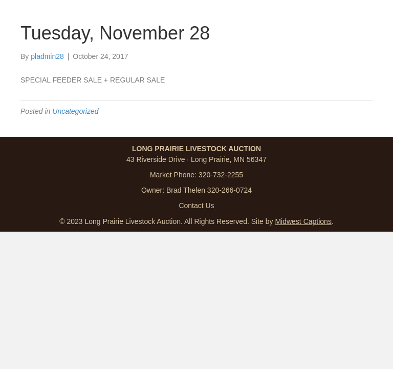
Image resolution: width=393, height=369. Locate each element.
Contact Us (196, 205)
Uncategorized (75, 111)
